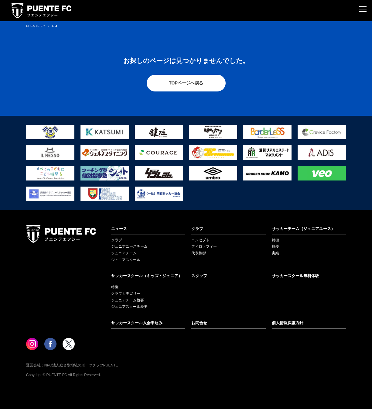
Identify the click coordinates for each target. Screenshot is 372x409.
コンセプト (200, 240)
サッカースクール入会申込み (136, 323)
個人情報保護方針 (287, 323)
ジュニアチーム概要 (127, 300)
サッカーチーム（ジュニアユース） (303, 228)
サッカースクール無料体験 (295, 275)
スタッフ (199, 275)
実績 (275, 253)
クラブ (116, 240)
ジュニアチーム (124, 253)
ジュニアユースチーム (129, 246)
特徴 (275, 240)
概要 (275, 246)
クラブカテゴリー (125, 293)
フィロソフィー (204, 246)
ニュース (119, 228)
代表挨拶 (198, 253)
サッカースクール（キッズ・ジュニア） (146, 275)
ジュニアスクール (125, 260)
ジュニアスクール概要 (129, 306)
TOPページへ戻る (186, 83)
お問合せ (199, 323)
